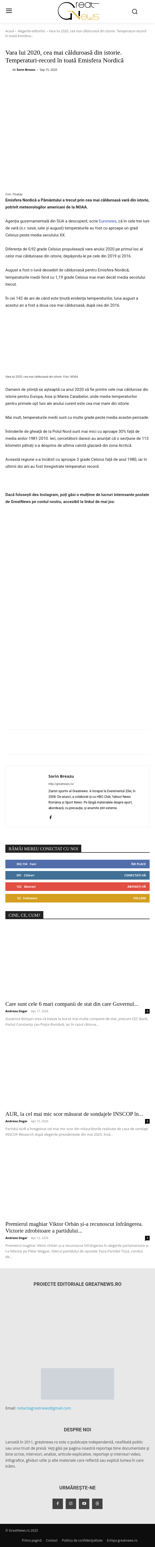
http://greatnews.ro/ (61, 784)
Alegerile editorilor (31, 31)
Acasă (9, 31)
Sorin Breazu (26, 70)
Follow (139, 898)
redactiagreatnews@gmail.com (44, 1408)
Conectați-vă (135, 875)
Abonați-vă (136, 886)
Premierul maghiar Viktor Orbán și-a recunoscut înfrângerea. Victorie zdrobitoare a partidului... (74, 1227)
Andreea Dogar (16, 1011)
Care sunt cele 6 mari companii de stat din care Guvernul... (71, 1004)
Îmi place (138, 864)
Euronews (107, 221)
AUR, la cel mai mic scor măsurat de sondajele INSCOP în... (74, 1114)
